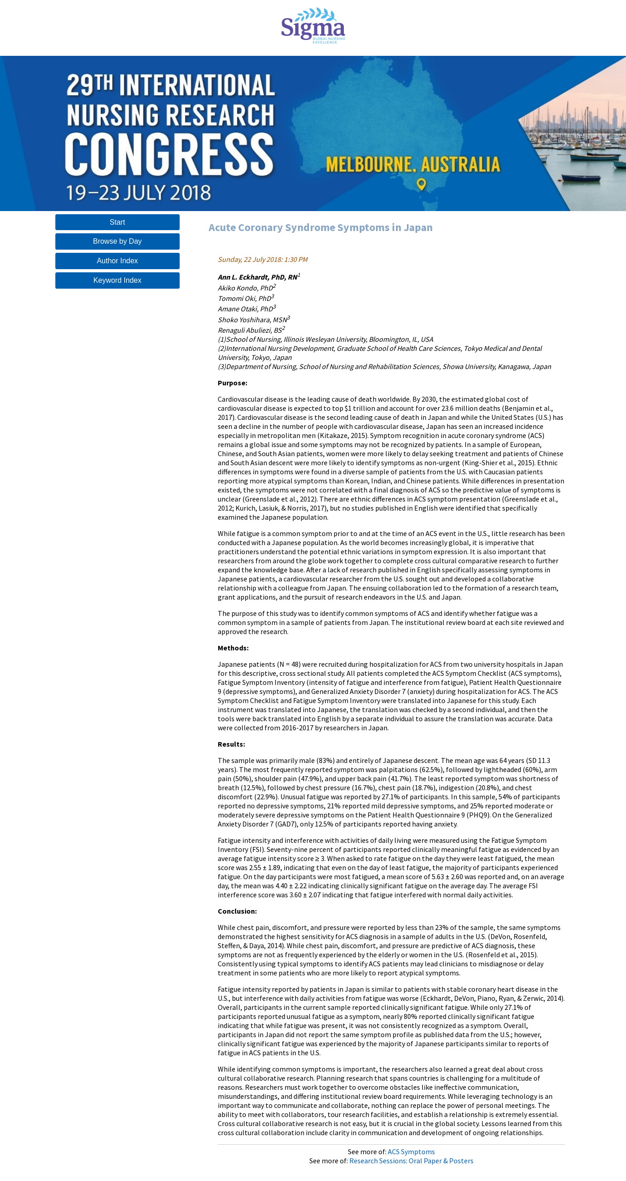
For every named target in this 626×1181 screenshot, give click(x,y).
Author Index (117, 261)
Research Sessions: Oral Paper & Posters (411, 1160)
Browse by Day (117, 241)
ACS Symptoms (411, 1151)
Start (117, 222)
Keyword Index (117, 280)
